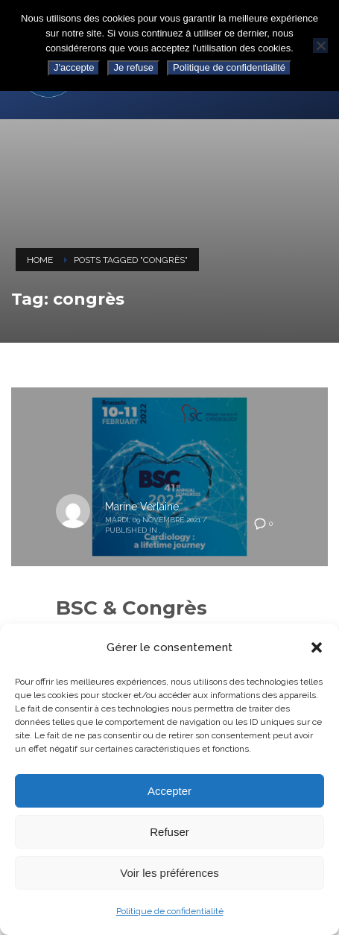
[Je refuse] (320, 45)
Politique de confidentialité (170, 911)
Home (40, 260)
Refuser (169, 831)
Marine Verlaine (142, 507)
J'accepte (74, 67)
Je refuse (133, 67)
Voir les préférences (169, 872)
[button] (316, 647)
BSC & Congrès (131, 608)
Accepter (169, 791)
